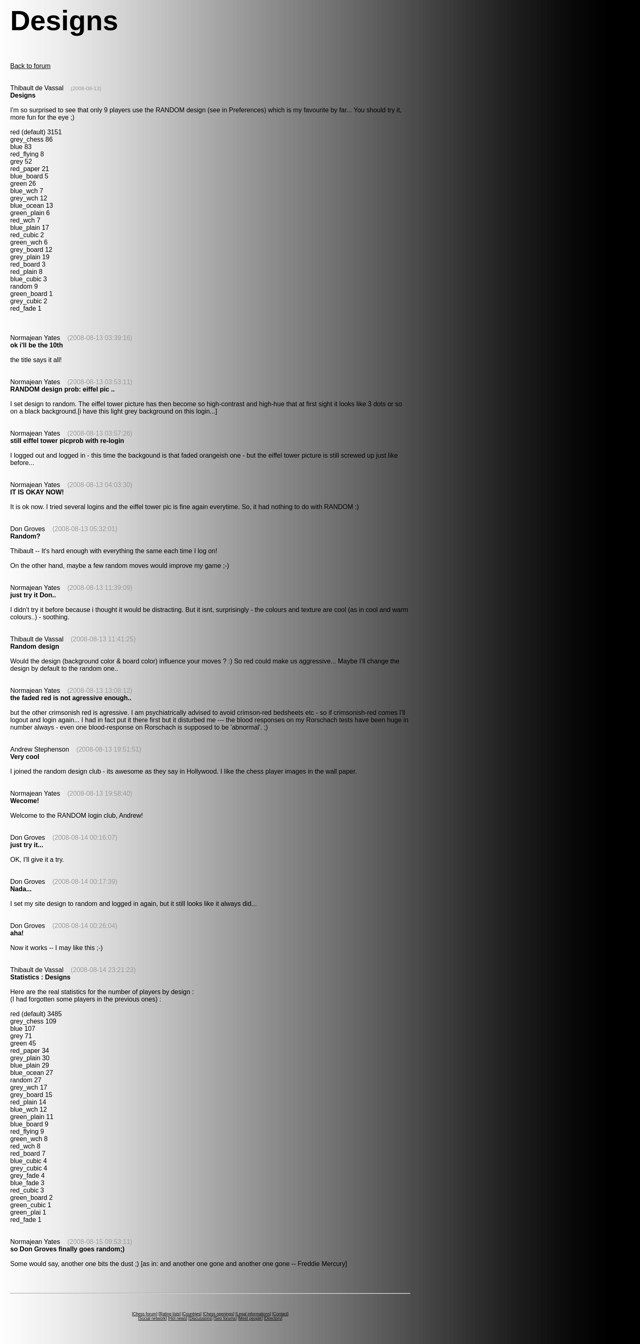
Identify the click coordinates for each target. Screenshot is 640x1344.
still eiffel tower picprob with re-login (67, 440)
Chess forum (144, 1314)
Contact (280, 1314)
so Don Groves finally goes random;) (67, 1249)
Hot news (177, 1318)
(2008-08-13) (86, 88)
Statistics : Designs (40, 977)
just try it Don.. (33, 595)
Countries (191, 1314)
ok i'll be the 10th (36, 345)
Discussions (200, 1318)
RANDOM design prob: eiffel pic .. (62, 389)
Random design (34, 646)
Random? (25, 536)
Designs (23, 95)
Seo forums (225, 1318)
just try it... (26, 844)
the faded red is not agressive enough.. (70, 697)
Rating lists (170, 1314)
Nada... (20, 889)
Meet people (250, 1318)
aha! (17, 933)
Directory (273, 1318)
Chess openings (218, 1314)
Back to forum (30, 65)
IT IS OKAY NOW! (37, 492)
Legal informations (253, 1314)
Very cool (24, 756)
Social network (152, 1318)
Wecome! (24, 800)
